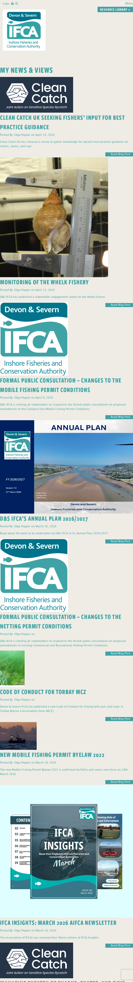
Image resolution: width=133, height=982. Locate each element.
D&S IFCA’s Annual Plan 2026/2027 (44, 518)
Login (6, 3)
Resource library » (115, 9)
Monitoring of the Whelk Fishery (44, 281)
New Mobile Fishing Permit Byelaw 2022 (52, 754)
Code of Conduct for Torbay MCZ (43, 691)
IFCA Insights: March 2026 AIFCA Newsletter (58, 922)
